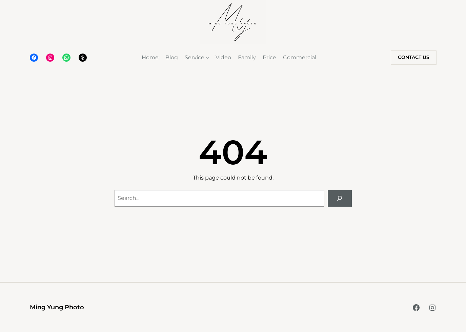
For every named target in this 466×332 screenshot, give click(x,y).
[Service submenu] (207, 57)
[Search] (340, 198)
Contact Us (413, 57)
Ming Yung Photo (57, 307)
